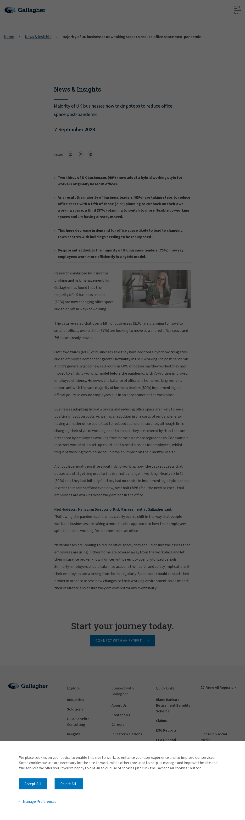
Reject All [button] (68, 784)
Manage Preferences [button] (39, 801)
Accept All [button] (32, 784)
